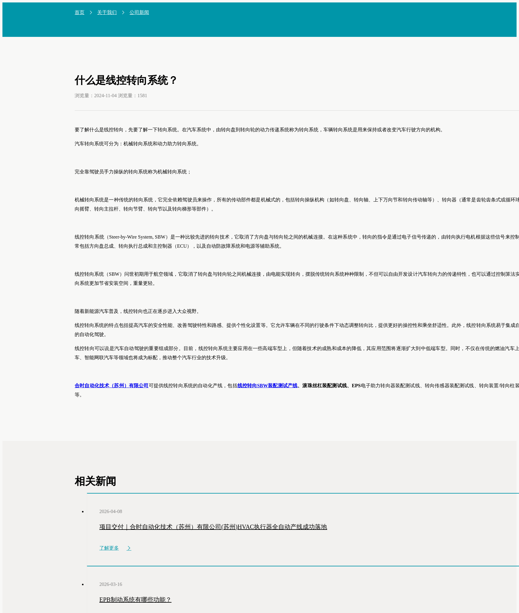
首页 (79, 12)
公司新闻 (139, 12)
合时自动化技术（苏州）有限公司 (112, 385)
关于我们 (107, 12)
